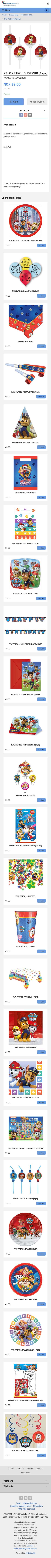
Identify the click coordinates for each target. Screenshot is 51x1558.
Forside (4, 15)
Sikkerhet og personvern (20, 1506)
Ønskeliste (37, 101)
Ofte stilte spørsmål (26, 1509)
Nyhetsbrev (38, 1506)
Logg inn (39, 1468)
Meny (6, 10)
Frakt (18, 1503)
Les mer (30, 1546)
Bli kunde (20, 1468)
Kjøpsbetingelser (30, 1503)
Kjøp (14, 101)
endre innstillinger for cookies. (25, 1549)
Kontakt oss (25, 1472)
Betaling (30, 1468)
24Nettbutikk (30, 1553)
